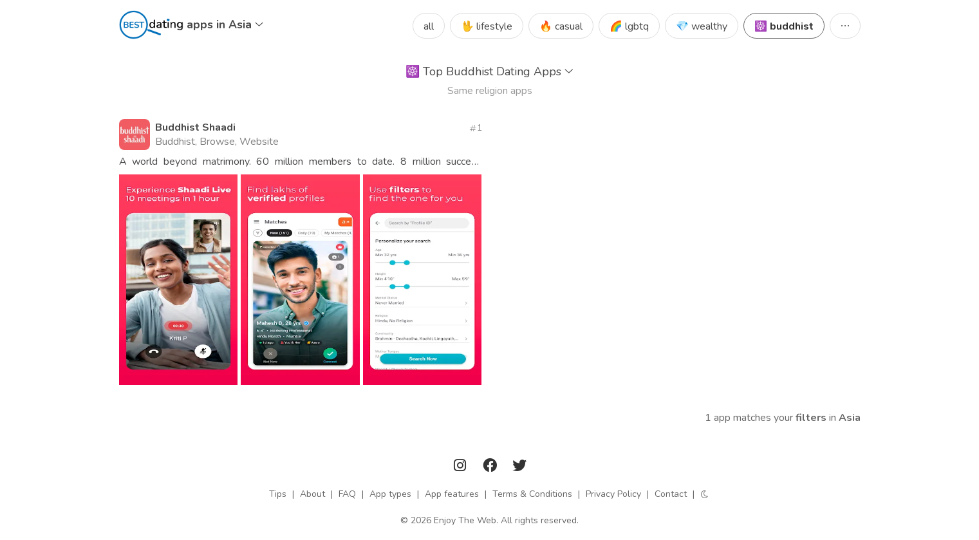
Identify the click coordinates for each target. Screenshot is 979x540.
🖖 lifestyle (486, 26)
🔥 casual (561, 26)
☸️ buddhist (784, 26)
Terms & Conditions (532, 494)
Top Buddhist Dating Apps (489, 71)
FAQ (347, 494)
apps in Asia (225, 24)
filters (811, 418)
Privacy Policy (613, 494)
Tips (277, 494)
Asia (850, 418)
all (429, 26)
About (312, 494)
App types (390, 494)
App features (452, 494)
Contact (671, 494)
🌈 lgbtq (629, 26)
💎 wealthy (701, 26)
